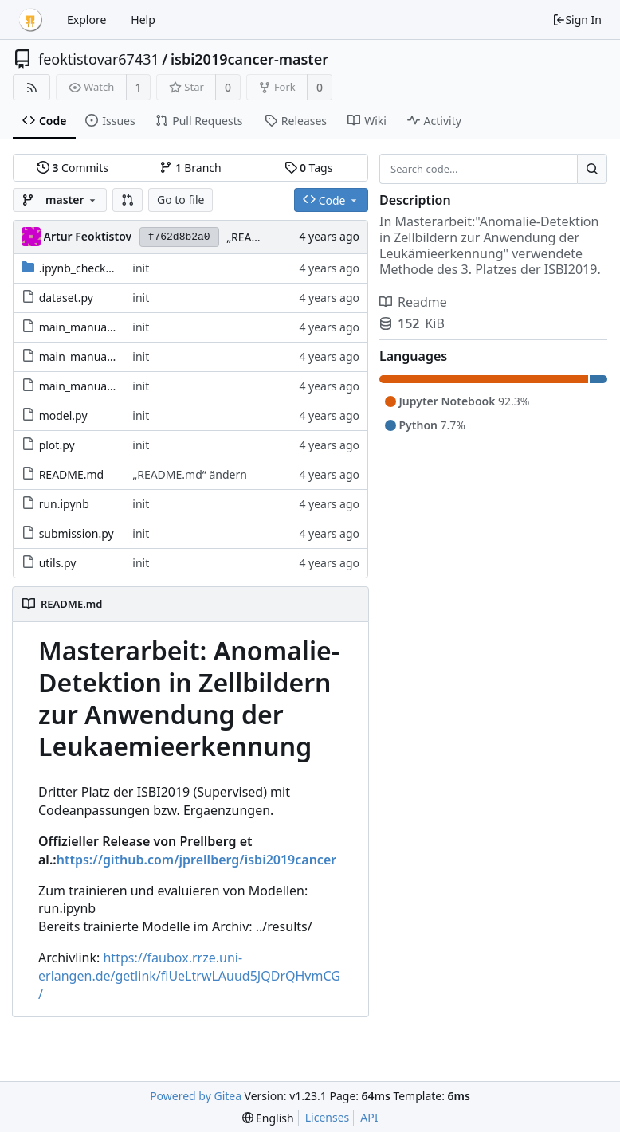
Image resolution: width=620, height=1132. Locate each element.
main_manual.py (82, 386)
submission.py (76, 533)
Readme (413, 302)
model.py (63, 415)
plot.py (57, 444)
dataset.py (66, 297)
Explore (86, 19)
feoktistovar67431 (98, 59)
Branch (190, 167)
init (140, 268)
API (369, 1117)
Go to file (180, 199)
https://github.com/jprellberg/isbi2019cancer (196, 859)
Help (143, 19)
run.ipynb (64, 503)
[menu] (268, 1118)
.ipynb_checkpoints (89, 268)
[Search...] (592, 169)
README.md (71, 474)
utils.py (58, 562)
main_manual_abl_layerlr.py (110, 327)
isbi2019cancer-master (249, 59)
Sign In (577, 19)
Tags (308, 167)
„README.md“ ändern (189, 474)
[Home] (30, 20)
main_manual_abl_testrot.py (112, 356)
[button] (127, 200)
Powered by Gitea (195, 1095)
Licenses (327, 1117)
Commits (72, 167)
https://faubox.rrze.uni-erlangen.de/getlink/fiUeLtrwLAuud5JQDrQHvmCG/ (189, 976)
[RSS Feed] (31, 87)
